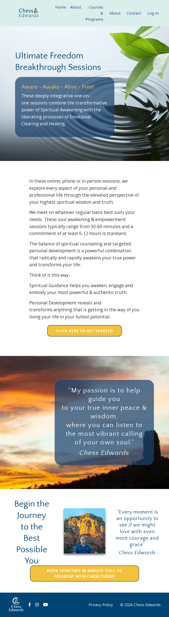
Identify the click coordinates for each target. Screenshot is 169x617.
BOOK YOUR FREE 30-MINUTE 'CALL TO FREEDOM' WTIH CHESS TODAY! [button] (84, 573)
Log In (153, 13)
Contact (134, 13)
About (75, 7)
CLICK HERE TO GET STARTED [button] (84, 330)
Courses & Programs (94, 13)
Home (60, 7)
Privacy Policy (101, 604)
